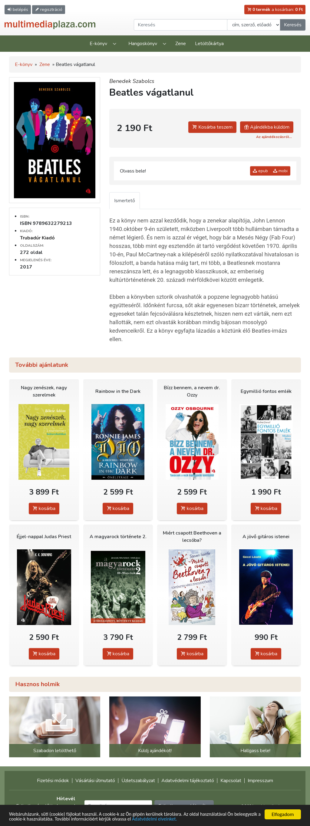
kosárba (44, 508)
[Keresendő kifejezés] (180, 25)
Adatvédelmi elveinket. (192, 819)
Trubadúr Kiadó (37, 238)
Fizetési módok (53, 780)
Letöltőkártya (209, 43)
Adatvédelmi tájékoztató (187, 780)
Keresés (293, 24)
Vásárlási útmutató (95, 780)
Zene (180, 43)
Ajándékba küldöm (266, 127)
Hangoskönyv (142, 43)
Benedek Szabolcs (131, 81)
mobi (280, 171)
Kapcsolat (230, 780)
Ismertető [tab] (124, 200)
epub (260, 171)
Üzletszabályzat (138, 780)
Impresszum (260, 780)
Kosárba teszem (212, 127)
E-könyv (98, 43)
